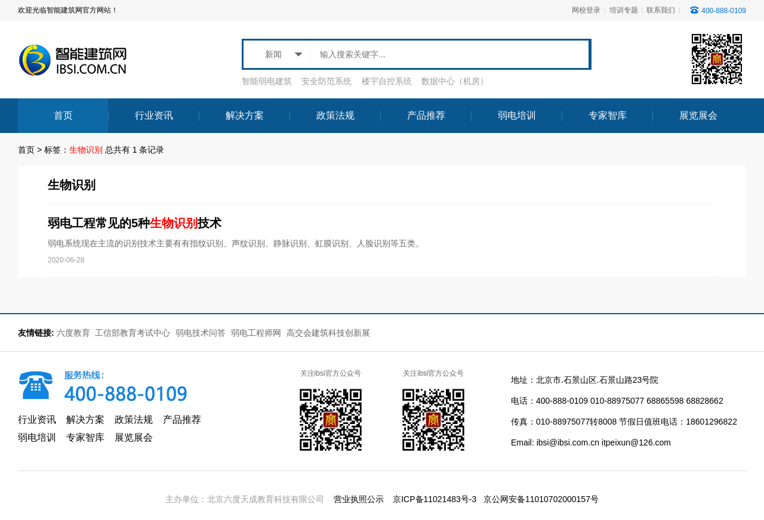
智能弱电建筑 (267, 81)
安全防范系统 (326, 81)
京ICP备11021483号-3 (434, 499)
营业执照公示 (359, 499)
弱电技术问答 (200, 333)
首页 (26, 149)
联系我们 (660, 10)
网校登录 (586, 10)
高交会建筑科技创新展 (328, 333)
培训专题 (623, 10)
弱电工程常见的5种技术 (134, 223)
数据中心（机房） (454, 81)
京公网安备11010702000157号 (541, 499)
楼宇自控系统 (387, 81)
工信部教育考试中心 (133, 333)
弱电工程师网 (256, 333)
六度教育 (73, 333)
